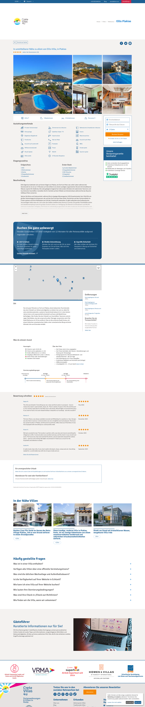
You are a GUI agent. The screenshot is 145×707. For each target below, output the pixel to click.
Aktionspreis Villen (79, 703)
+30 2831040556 (96, 1)
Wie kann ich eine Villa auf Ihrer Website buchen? (36, 584)
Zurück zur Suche (22, 42)
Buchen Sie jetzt (117, 134)
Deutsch (30, 1)
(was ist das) (80, 364)
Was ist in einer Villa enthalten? (28, 563)
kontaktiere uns (114, 1)
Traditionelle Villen (79, 705)
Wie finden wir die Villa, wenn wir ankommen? (34, 600)
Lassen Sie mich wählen (114, 702)
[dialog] (124, 699)
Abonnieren (89, 692)
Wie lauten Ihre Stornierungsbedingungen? (33, 589)
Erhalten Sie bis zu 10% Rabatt (117, 138)
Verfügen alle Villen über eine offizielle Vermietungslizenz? (41, 569)
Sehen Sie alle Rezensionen (30, 454)
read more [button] (24, 213)
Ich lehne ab (129, 702)
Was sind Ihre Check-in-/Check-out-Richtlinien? (35, 594)
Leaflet (80, 299)
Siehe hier (88, 330)
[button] (42, 280)
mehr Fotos (18, 112)
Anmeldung (126, 1)
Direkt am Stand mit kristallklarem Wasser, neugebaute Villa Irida (111, 531)
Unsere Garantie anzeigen (27, 253)
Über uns (56, 703)
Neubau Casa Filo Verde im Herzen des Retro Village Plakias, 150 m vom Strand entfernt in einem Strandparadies (31, 532)
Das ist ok (138, 702)
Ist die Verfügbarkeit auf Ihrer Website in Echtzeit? (37, 579)
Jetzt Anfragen (117, 142)
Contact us (108, 706)
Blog (105, 1)
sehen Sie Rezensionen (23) (30, 52)
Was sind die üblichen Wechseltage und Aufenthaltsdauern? (41, 574)
